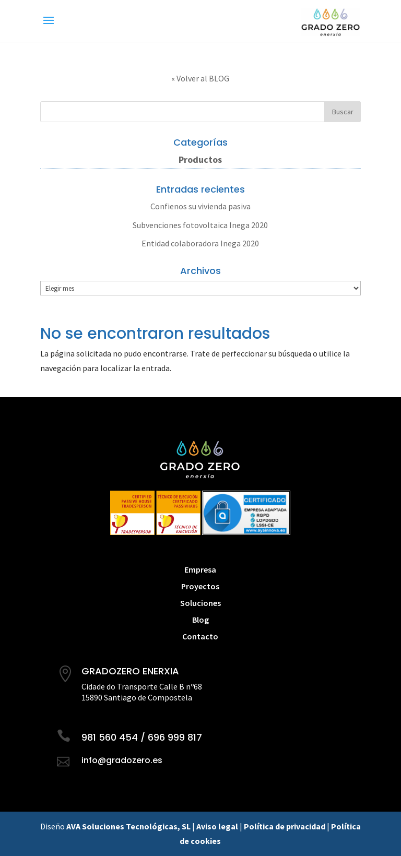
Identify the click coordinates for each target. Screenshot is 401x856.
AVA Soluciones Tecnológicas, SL (128, 826)
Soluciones (200, 603)
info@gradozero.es (121, 760)
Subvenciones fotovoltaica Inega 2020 (200, 225)
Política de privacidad (284, 826)
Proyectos (200, 586)
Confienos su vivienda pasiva (200, 206)
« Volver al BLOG (200, 78)
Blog (200, 619)
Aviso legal (217, 826)
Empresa (200, 569)
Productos (200, 159)
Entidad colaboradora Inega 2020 (200, 243)
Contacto (200, 636)
